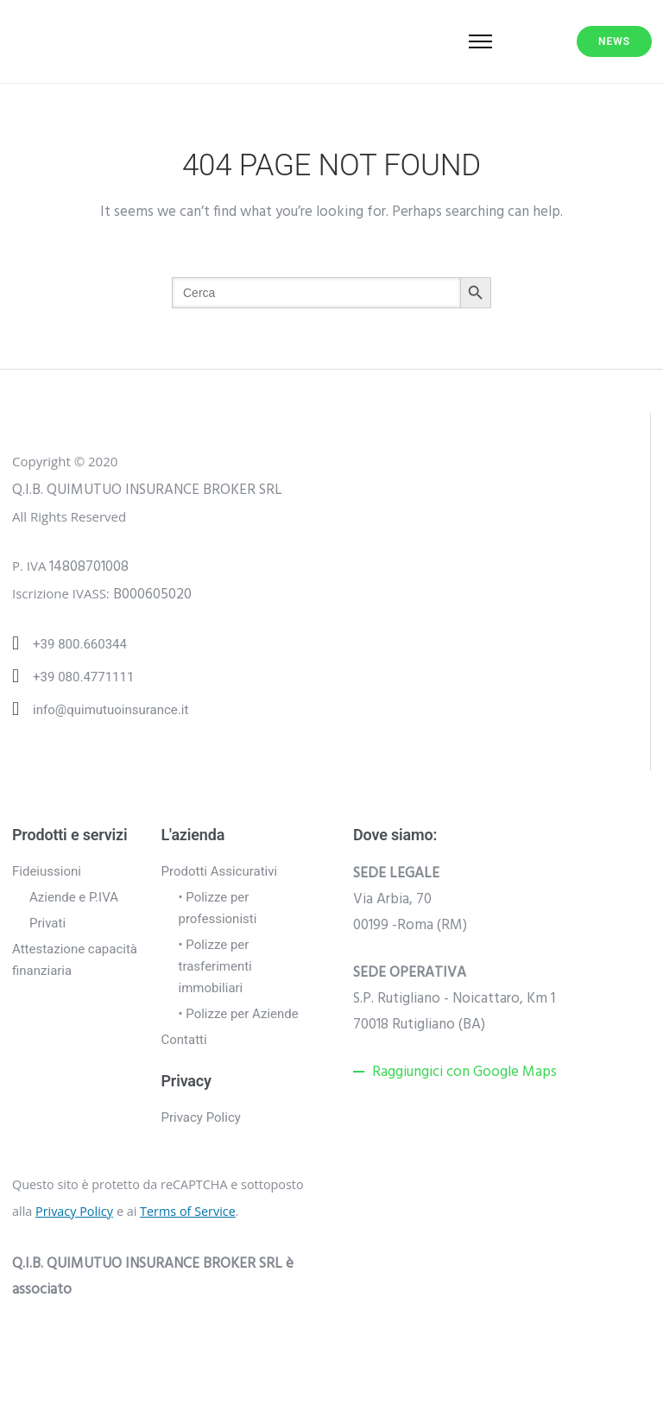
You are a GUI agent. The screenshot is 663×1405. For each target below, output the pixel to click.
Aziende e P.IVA (73, 897)
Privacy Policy (201, 1117)
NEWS (613, 41)
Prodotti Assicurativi (219, 871)
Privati (47, 923)
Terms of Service (188, 1211)
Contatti (184, 1039)
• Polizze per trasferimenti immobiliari (215, 966)
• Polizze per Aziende (239, 1014)
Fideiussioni (46, 871)
